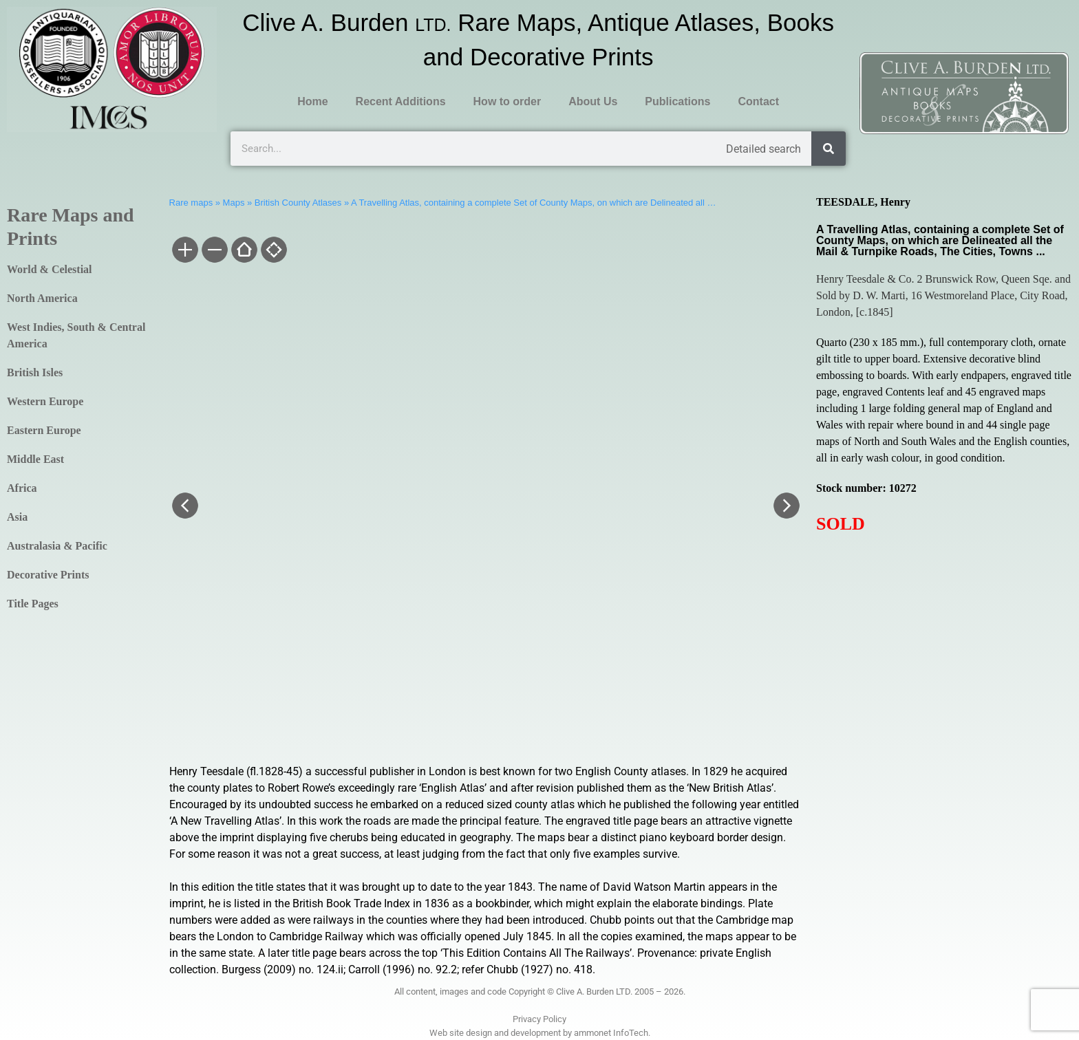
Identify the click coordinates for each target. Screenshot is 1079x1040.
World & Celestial (49, 269)
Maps (234, 202)
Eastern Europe (44, 430)
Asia (17, 517)
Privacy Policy (539, 1019)
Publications (677, 101)
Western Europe (45, 401)
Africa (22, 488)
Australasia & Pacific (57, 546)
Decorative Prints (48, 575)
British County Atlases (298, 202)
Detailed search (763, 148)
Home (312, 101)
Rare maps (191, 202)
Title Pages (32, 603)
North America (42, 298)
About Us (592, 101)
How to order (507, 101)
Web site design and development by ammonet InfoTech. (539, 1033)
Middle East (35, 459)
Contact (758, 101)
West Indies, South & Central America (76, 335)
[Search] (828, 148)
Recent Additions (401, 101)
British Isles (35, 372)
